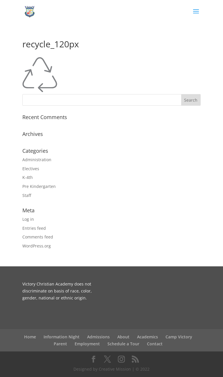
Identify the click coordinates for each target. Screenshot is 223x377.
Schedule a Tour (123, 344)
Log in (28, 219)
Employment (87, 344)
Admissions (98, 337)
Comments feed (37, 237)
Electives (30, 168)
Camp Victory (179, 337)
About (123, 337)
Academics (147, 337)
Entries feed (34, 228)
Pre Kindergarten (39, 186)
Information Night (62, 337)
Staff (26, 195)
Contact (155, 344)
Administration (36, 159)
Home (30, 337)
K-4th (27, 177)
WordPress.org (36, 246)
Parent (60, 344)
